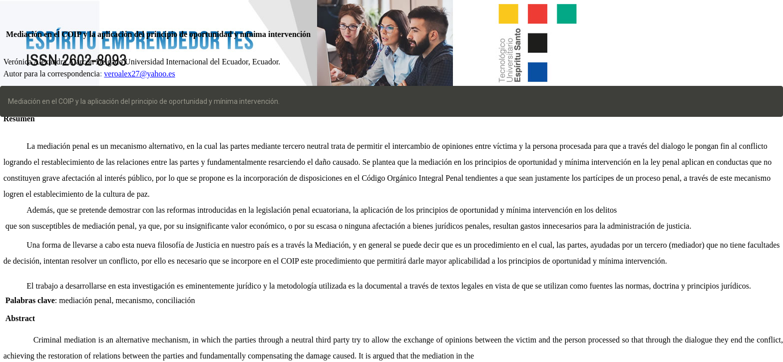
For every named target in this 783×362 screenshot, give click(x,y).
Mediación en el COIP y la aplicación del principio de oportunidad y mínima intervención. (144, 101)
